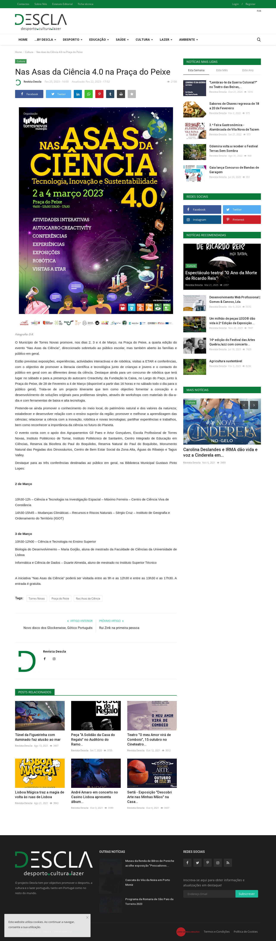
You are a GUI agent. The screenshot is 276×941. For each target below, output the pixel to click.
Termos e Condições (217, 931)
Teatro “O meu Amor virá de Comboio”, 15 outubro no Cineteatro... (149, 739)
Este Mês (222, 70)
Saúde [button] (122, 39)
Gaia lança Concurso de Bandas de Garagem (234, 170)
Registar (251, 4)
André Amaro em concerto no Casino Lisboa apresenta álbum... (94, 797)
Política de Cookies (246, 931)
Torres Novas (37, 598)
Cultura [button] (144, 39)
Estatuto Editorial (62, 4)
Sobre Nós (40, 4)
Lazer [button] (166, 39)
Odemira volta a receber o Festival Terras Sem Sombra (233, 148)
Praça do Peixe (60, 598)
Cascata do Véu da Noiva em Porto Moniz (147, 882)
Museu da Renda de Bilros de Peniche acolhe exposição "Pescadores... (149, 863)
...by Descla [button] (45, 39)
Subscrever (247, 894)
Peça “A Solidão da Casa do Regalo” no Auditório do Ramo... (93, 739)
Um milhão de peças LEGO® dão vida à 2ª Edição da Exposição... (232, 321)
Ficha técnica (85, 4)
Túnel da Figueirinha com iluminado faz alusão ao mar (38, 737)
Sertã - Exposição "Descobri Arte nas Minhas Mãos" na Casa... (149, 797)
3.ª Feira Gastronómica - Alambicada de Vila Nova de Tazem (234, 127)
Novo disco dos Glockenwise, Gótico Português (58, 628)
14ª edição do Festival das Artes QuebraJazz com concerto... (232, 342)
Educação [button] (99, 39)
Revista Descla (28, 82)
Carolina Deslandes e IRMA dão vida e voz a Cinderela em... (220, 452)
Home (23, 39)
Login (235, 4)
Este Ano (248, 70)
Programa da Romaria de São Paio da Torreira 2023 (149, 902)
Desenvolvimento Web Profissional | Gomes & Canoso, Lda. (234, 299)
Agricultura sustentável (225, 361)
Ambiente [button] (188, 39)
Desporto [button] (72, 39)
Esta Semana (196, 70)
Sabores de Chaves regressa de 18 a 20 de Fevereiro (234, 106)
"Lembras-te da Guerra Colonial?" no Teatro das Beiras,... (233, 85)
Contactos (23, 4)
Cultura (29, 52)
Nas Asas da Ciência (88, 598)
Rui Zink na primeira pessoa (119, 628)
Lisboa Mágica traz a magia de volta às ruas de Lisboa (39, 794)
